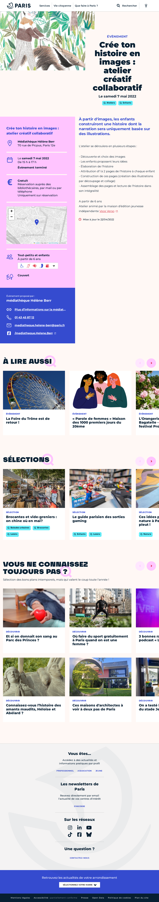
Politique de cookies (119, 898)
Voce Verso (106, 211)
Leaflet (37, 243)
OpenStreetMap (53, 243)
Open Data (98, 898)
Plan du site (141, 898)
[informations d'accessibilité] (38, 266)
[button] (37, 222)
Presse (84, 898)
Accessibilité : (55, 898)
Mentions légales (20, 898)
